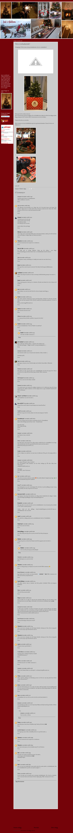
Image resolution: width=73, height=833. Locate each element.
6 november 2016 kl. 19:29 (25, 257)
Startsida (36, 827)
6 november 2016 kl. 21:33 (29, 377)
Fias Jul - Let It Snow (22, 395)
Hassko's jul (20, 524)
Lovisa (19, 451)
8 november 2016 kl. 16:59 (29, 618)
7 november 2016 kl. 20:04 (27, 557)
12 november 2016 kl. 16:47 (27, 745)
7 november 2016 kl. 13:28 (26, 516)
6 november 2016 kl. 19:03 (26, 217)
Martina (19, 232)
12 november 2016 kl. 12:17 (29, 713)
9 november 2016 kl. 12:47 (26, 644)
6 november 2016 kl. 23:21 (29, 403)
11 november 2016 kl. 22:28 (26, 668)
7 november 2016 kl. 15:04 (28, 524)
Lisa (18, 361)
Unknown (20, 241)
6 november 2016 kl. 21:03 (28, 342)
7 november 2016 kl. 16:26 (29, 531)
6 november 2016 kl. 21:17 (26, 350)
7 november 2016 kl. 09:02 (24, 476)
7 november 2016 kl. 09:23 (26, 485)
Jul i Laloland (20, 342)
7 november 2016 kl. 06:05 (29, 418)
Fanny (19, 597)
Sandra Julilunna (21, 581)
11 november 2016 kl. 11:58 (26, 660)
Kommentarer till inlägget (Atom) (28, 830)
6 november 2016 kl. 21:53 (26, 385)
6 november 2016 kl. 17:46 (26, 196)
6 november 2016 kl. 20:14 (26, 297)
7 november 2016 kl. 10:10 (30, 494)
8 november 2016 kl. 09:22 (25, 597)
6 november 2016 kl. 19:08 (26, 232)
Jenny (19, 265)
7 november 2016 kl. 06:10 (26, 433)
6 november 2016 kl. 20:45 (29, 332)
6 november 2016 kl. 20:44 (26, 323)
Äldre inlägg (54, 827)
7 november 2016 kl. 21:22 (30, 572)
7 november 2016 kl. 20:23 (27, 564)
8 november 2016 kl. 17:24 (27, 626)
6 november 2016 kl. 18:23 (24, 205)
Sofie (19, 764)
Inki (18, 752)
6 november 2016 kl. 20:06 (27, 272)
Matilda (19, 539)
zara (18, 289)
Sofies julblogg (21, 531)
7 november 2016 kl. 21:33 (25, 590)
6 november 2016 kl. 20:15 (26, 308)
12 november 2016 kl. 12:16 (26, 703)
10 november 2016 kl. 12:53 (29, 651)
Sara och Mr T (21, 403)
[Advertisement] (36, 818)
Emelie (19, 323)
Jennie (19, 280)
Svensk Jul (20, 503)
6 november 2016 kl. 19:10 (29, 248)
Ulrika (19, 676)
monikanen (20, 272)
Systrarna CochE (21, 494)
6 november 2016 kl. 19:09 (27, 241)
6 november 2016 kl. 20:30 (26, 316)
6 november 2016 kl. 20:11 (25, 289)
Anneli (19, 516)
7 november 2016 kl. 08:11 (26, 451)
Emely (19, 297)
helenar (19, 308)
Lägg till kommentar (19, 781)
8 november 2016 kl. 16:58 (26, 606)
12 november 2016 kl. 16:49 (25, 752)
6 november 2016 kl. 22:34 (32, 395)
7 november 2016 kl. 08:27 (26, 460)
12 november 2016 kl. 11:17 (25, 695)
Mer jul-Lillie (20, 248)
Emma (19, 722)
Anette (19, 644)
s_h (18, 205)
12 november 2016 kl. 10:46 (25, 685)
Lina (18, 695)
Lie (18, 476)
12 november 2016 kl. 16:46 (27, 737)
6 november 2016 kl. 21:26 (26, 368)
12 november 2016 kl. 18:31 (25, 764)
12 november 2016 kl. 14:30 (26, 722)
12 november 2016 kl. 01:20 (26, 676)
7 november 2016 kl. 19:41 (26, 539)
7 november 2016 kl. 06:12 (25, 440)
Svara (19, 201)
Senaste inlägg (17, 827)
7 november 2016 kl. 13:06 (27, 503)
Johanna (19, 217)
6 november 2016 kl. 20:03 (25, 265)
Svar (20, 330)
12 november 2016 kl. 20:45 (25, 773)
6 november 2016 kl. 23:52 (26, 411)
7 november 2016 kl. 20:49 (29, 547)
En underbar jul (21, 418)
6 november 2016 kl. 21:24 (25, 361)
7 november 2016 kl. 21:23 (30, 581)
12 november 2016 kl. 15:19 (30, 730)
